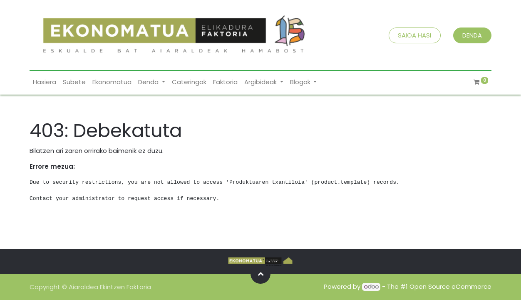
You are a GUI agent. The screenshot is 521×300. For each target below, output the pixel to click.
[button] (260, 274)
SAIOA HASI (414, 35)
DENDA (472, 35)
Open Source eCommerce (450, 286)
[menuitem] (45, 82)
